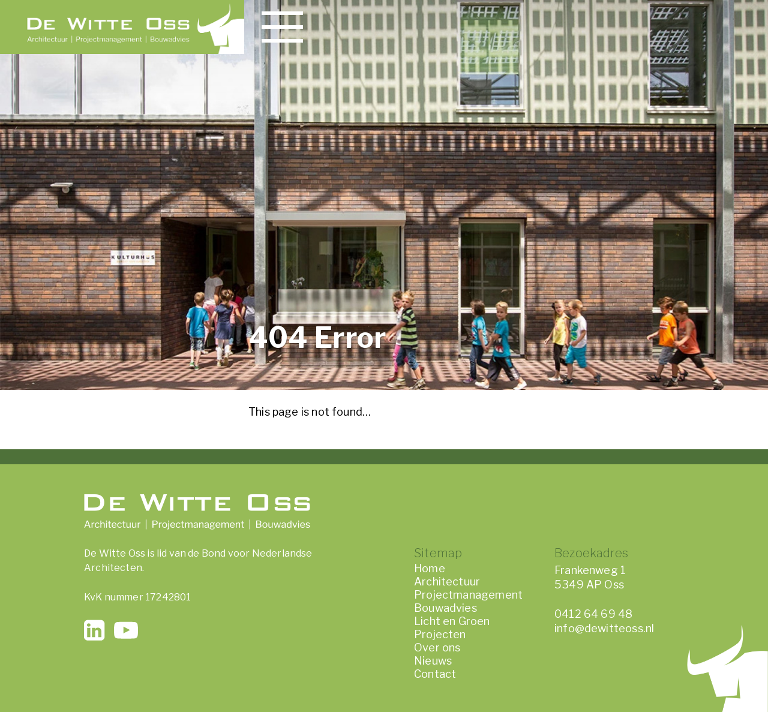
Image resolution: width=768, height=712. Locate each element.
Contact (435, 674)
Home (429, 568)
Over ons (437, 647)
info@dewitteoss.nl (604, 628)
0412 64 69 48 (593, 614)
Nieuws (433, 660)
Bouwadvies (445, 608)
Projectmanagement (468, 594)
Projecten (440, 634)
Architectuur (447, 581)
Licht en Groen (452, 621)
